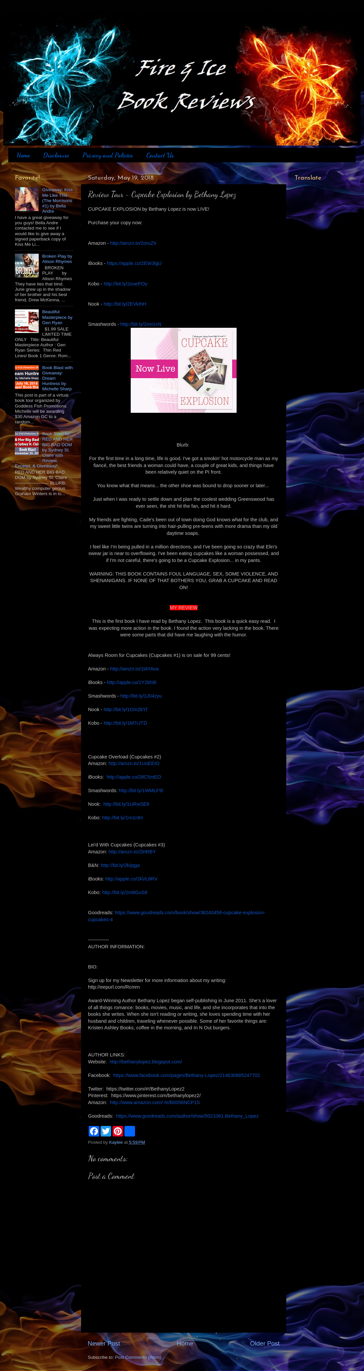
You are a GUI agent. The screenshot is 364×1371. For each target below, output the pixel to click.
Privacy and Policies (107, 155)
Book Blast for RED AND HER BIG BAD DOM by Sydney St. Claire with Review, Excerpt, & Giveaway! (44, 449)
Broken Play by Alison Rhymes (57, 259)
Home (23, 155)
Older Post (265, 1343)
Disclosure (56, 155)
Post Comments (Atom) (138, 1357)
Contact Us (160, 155)
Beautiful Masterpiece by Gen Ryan (57, 317)
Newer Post (104, 1343)
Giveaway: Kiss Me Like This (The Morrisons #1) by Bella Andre (57, 200)
